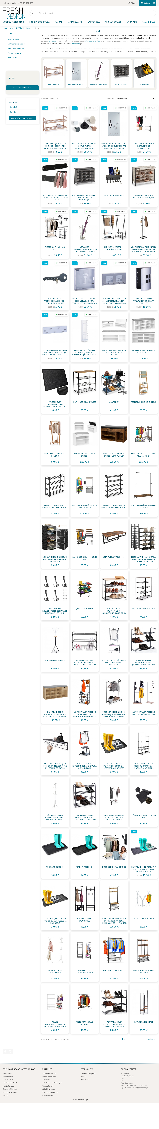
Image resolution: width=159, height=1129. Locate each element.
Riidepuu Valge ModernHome (55, 971)
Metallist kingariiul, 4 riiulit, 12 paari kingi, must (55, 506)
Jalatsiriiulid (13, 39)
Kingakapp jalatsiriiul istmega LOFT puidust (114, 455)
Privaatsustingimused (50, 1092)
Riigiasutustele (48, 1086)
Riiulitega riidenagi (143, 1022)
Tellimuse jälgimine (88, 1073)
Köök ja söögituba (39, 22)
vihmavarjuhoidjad (92, 41)
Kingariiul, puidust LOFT (143, 609)
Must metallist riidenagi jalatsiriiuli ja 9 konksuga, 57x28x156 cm (84, 714)
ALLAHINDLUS (148, 22)
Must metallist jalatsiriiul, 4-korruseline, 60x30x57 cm (114, 611)
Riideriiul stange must (114, 970)
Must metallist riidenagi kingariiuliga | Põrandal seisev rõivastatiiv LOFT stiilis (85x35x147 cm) (114, 714)
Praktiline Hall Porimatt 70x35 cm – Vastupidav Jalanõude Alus (143, 869)
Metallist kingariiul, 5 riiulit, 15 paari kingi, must (114, 506)
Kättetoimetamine (49, 1073)
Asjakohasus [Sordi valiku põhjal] (136, 98)
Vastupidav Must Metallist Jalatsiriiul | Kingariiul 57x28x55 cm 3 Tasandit (114, 1024)
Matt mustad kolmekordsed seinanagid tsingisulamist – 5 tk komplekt (55, 611)
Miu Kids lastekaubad (11, 1083)
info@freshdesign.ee (142, 1088)
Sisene (84, 1077)
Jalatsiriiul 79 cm (84, 609)
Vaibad (59, 22)
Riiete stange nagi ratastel (84, 1023)
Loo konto (85, 1080)
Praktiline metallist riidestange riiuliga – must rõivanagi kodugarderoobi (114, 817)
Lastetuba (94, 22)
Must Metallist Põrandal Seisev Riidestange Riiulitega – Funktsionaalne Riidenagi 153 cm (114, 662)
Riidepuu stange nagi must (55, 248)
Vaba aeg (132, 22)
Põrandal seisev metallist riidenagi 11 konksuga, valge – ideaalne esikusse (55, 817)
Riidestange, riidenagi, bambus (55, 455)
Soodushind (7, 1073)
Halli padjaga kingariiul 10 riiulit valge (143, 351)
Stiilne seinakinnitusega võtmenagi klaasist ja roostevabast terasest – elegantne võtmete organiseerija (55, 352)
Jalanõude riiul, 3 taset (84, 402)
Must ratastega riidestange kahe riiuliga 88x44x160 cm (85, 766)
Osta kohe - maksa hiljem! (52, 1083)
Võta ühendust (48, 1095)
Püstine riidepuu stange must (114, 868)
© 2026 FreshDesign (79, 1099)
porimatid (76, 44)
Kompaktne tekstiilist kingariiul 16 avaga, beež (144, 196)
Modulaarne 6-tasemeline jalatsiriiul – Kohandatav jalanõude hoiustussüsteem (55, 559)
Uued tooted (8, 1077)
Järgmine (151, 1039)
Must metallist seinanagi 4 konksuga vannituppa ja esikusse (55, 197)
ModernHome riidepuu (55, 660)
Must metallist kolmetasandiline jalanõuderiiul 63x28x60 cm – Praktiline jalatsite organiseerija (144, 662)
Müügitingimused (48, 1089)
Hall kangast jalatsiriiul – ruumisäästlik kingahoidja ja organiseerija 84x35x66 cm (84, 197)
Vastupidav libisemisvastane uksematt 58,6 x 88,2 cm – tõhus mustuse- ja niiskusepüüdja (55, 404)
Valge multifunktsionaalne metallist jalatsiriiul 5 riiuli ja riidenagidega (55, 1024)
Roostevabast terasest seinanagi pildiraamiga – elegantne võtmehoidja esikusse (114, 301)
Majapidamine (75, 22)
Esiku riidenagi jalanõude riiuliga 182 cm (143, 455)
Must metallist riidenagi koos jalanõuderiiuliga (144, 713)
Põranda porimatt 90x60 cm (144, 816)
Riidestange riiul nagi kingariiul (143, 971)
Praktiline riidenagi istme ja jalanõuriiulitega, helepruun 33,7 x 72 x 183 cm (114, 921)
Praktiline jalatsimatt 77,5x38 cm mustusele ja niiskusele (55, 921)
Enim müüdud (8, 1080)
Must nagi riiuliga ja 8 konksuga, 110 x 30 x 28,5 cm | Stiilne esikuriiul (55, 766)
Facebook (5, 1051)
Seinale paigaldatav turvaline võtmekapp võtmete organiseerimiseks (143, 301)
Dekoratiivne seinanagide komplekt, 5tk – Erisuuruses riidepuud (84, 146)
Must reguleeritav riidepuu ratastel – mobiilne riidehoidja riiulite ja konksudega (143, 766)
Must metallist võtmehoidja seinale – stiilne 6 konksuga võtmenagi (55, 301)
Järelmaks (46, 1080)
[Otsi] (92, 13)
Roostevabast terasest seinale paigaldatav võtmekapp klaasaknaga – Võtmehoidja (84, 301)
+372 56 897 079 (25, 3)
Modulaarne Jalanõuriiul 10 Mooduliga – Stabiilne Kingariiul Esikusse (143, 559)
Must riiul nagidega (114, 195)
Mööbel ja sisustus (13, 22)
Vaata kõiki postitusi (22, 88)
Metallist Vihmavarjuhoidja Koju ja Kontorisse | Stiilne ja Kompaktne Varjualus (84, 249)
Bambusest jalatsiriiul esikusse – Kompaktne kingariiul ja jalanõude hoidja (55, 146)
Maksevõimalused (49, 1077)
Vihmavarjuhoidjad (16, 48)
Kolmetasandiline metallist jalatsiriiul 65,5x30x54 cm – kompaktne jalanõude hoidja (84, 662)
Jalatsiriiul (114, 402)
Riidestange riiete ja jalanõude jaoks (114, 248)
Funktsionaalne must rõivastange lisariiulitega (143, 146)
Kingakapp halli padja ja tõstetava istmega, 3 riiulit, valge (114, 352)
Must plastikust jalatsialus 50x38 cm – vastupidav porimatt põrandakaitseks (114, 766)
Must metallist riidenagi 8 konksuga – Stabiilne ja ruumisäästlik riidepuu (143, 249)
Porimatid (12, 57)
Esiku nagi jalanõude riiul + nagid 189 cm (84, 506)
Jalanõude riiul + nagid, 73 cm (84, 558)
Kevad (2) (13, 107)
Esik (10, 34)
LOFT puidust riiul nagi (114, 557)
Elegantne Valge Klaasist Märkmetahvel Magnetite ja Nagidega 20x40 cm (114, 146)
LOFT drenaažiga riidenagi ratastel (143, 506)
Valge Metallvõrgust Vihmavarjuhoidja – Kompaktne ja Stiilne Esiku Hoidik (84, 352)
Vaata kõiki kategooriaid (22, 118)
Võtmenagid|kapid (16, 44)
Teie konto (87, 1069)
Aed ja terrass (113, 22)
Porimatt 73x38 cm (85, 867)
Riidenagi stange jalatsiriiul (85, 920)
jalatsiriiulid (53, 41)
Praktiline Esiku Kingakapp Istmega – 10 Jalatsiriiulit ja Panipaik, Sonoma (55, 714)
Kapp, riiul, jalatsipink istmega (84, 455)
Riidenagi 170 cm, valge (143, 919)
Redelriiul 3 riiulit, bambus (143, 402)
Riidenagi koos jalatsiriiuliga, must (84, 971)
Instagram (10, 1051)
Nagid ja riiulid (14, 53)
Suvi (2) (13, 112)
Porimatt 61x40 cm (55, 867)
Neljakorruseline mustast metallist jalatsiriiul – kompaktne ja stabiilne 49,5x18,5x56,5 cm (84, 817)
